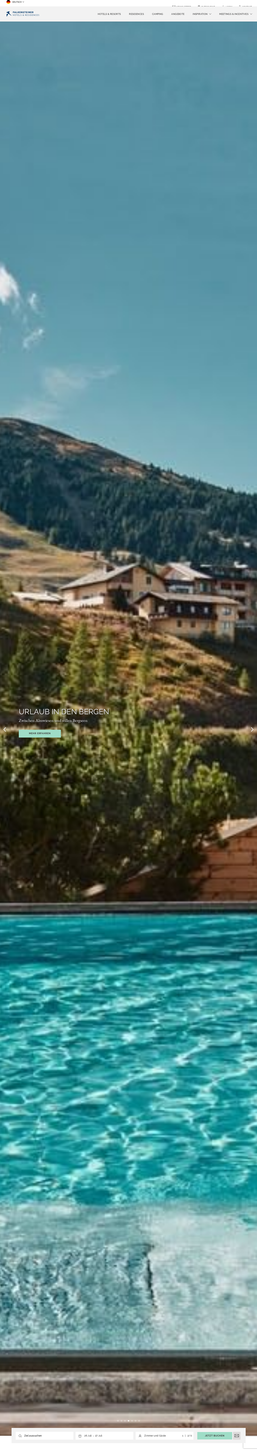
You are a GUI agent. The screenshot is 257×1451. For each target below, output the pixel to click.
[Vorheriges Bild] (4, 729)
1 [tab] (118, 1420)
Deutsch (14, 3)
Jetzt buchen (215, 1435)
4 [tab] (128, 1420)
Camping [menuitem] (157, 14)
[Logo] (22, 14)
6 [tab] (135, 1420)
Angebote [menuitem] (177, 14)
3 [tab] (125, 1420)
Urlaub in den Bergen (64, 711)
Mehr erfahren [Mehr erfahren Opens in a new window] (40, 733)
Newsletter (183, 3)
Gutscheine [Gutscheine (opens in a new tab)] (208, 3)
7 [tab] (139, 1420)
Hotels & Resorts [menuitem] (109, 14)
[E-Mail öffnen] (237, 1436)
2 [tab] (121, 1420)
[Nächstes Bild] (252, 729)
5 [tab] (132, 1420)
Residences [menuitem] (136, 14)
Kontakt (247, 3)
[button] (93, 1436)
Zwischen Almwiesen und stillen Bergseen (53, 720)
